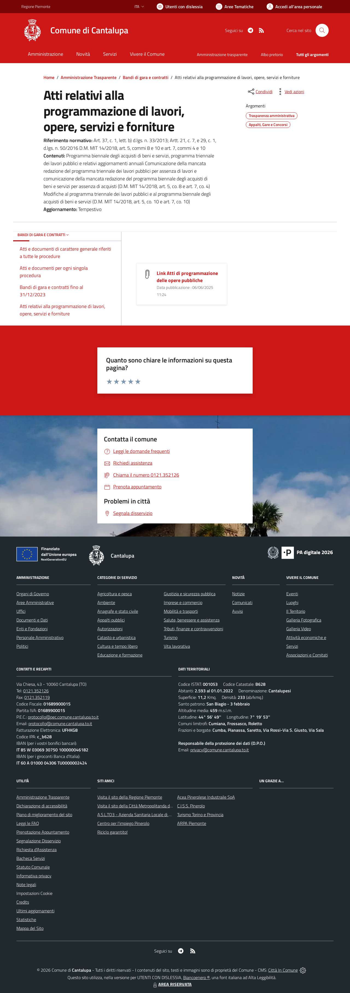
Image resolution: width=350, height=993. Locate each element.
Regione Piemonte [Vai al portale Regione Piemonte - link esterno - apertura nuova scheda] (35, 6)
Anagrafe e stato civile (117, 611)
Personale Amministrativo (39, 637)
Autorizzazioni (109, 628)
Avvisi (237, 611)
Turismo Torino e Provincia (200, 814)
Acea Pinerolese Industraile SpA (206, 797)
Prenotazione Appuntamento (42, 832)
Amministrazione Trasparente (88, 77)
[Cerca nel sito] (322, 30)
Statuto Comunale (33, 867)
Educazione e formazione (119, 655)
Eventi (292, 593)
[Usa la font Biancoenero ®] (179, 6)
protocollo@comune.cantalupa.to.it (60, 723)
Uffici (20, 611)
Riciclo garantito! (112, 832)
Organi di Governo (32, 593)
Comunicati (242, 602)
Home (48, 77)
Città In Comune (283, 970)
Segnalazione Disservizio (38, 840)
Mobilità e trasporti (181, 611)
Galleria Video (298, 628)
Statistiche (26, 919)
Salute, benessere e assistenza (192, 620)
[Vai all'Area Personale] (294, 6)
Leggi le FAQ (27, 823)
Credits (22, 902)
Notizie (238, 593)
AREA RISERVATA (172, 984)
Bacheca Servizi (30, 858)
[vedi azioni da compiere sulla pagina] (290, 91)
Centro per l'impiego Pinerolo (123, 823)
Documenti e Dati (32, 620)
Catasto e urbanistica (116, 637)
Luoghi (292, 602)
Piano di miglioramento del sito (44, 814)
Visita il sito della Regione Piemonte (129, 797)
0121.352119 (37, 697)
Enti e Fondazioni (32, 628)
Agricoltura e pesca (114, 593)
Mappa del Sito (29, 928)
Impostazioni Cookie (34, 893)
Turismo (170, 637)
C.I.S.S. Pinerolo (191, 805)
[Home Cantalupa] (74, 30)
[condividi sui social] (260, 91)
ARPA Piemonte (191, 823)
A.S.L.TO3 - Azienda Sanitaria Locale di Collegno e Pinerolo (150, 814)
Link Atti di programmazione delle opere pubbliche (187, 277)
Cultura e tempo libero (117, 646)
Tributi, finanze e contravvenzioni (193, 628)
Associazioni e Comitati (307, 655)
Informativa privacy (33, 875)
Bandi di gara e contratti (145, 77)
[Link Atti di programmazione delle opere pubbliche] (147, 273)
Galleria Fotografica (303, 620)
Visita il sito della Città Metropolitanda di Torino (139, 805)
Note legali (26, 884)
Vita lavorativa (177, 646)
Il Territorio (295, 611)
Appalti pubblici (111, 620)
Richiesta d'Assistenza (36, 849)
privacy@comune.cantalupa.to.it (219, 749)
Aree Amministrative (35, 602)
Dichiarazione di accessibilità (41, 805)
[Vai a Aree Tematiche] (234, 6)
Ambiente (106, 602)
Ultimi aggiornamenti (35, 910)
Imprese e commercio (183, 602)
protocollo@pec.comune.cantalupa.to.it (63, 717)
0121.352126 (36, 690)
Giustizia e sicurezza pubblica (189, 593)
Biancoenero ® (196, 977)
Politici (22, 646)
